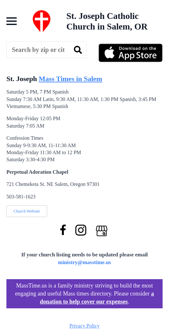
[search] (78, 50)
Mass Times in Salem (70, 79)
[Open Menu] (11, 21)
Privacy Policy (85, 326)
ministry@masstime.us (84, 262)
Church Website (26, 211)
